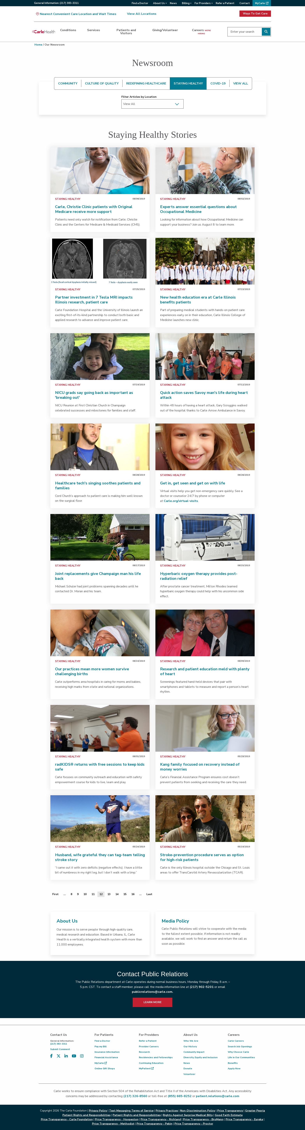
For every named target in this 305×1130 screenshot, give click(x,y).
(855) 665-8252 (180, 1096)
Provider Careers (149, 1046)
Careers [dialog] (201, 31)
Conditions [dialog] (68, 30)
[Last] (149, 894)
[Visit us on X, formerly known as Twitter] (58, 1056)
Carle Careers (236, 1040)
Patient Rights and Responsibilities (137, 1115)
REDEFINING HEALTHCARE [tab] (146, 83)
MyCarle (101, 1063)
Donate (187, 1068)
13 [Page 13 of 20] (108, 894)
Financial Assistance (106, 1057)
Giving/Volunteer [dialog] (165, 30)
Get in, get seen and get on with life (192, 483)
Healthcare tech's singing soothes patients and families (97, 486)
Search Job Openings (240, 1046)
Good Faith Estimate (229, 1115)
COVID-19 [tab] (218, 83)
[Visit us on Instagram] (82, 1056)
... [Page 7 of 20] (64, 894)
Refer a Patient (148, 1040)
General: (56, 3)
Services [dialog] (93, 30)
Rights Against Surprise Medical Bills (188, 1115)
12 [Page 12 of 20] (101, 894)
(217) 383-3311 (69, 1042)
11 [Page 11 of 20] (93, 894)
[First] (55, 894)
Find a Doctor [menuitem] (140, 3)
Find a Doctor (102, 1040)
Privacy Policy (98, 1110)
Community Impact (193, 1052)
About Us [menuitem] (159, 3)
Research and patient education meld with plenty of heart (205, 671)
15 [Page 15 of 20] (124, 894)
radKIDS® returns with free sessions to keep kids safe (100, 767)
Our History (190, 1046)
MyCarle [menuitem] (260, 3)
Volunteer (189, 1074)
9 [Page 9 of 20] (78, 894)
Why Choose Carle (238, 1052)
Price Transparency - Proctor (193, 1124)
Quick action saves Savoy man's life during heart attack (204, 395)
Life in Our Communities (241, 1057)
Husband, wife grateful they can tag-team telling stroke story (100, 857)
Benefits (233, 1063)
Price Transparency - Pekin (154, 1124)
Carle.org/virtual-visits (181, 501)
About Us (67, 921)
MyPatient (146, 1068)
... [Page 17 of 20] (140, 894)
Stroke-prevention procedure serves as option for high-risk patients (202, 857)
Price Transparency (230, 1110)
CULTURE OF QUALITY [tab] (102, 83)
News (186, 1063)
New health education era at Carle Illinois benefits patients (198, 300)
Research (144, 1052)
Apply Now (234, 1068)
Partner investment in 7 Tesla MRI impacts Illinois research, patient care (94, 300)
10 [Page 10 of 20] (85, 894)
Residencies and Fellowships (156, 1057)
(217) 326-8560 (135, 1096)
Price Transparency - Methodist (113, 1124)
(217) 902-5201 (202, 987)
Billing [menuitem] (185, 3)
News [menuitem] (173, 3)
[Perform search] (266, 32)
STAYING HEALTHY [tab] (188, 83)
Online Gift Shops (105, 1068)
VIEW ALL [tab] (240, 83)
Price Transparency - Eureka (244, 1119)
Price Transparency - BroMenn (203, 1119)
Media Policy (175, 921)
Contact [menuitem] (244, 3)
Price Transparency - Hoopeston (116, 1119)
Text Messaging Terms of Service (131, 1110)
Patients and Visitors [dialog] (126, 31)
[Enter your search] (249, 31)
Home (38, 45)
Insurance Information (107, 1052)
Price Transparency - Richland (161, 1119)
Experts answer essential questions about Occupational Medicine (198, 209)
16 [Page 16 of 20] (132, 894)
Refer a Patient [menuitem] (225, 3)
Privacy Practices (167, 1110)
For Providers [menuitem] (203, 3)
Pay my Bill (101, 1046)
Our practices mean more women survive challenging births (92, 671)
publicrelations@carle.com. (152, 992)
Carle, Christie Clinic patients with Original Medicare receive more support (93, 209)
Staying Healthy (67, 199)
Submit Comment (60, 1049)
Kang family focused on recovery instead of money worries (200, 767)
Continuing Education (151, 1063)
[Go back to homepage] (43, 32)
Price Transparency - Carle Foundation (67, 1119)
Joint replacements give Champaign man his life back (98, 576)
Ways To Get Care (255, 13)
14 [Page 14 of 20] (116, 894)
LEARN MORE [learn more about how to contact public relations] (152, 1002)
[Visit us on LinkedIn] (66, 1056)
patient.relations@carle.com (217, 1096)
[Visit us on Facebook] (51, 1056)
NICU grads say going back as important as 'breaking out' (94, 395)
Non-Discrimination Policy (197, 1110)
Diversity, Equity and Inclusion (200, 1057)
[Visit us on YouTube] (74, 1056)
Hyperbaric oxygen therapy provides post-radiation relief (198, 576)
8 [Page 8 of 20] (71, 894)
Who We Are (190, 1040)
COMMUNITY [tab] (67, 83)
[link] (100, 170)
